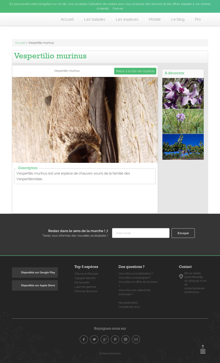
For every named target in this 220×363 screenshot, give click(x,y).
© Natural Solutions (110, 353)
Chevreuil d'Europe (86, 273)
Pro (198, 19)
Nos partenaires (128, 302)
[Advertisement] (88, 196)
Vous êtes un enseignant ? (135, 277)
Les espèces (127, 19)
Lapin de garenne (85, 286)
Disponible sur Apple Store (38, 285)
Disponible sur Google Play (38, 272)
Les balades (94, 19)
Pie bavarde (82, 282)
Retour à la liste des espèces (135, 71)
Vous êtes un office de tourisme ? (138, 284)
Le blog (178, 19)
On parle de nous (129, 306)
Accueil (67, 19)
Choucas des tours (86, 291)
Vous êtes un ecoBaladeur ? (136, 273)
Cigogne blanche (85, 278)
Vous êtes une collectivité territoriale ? (134, 292)
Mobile (155, 19)
